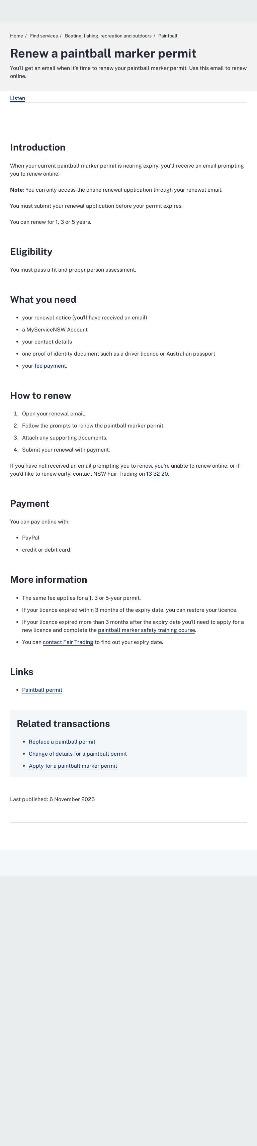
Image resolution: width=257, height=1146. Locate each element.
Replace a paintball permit (62, 742)
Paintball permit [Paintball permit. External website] (42, 690)
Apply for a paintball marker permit (73, 766)
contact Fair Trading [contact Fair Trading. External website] (68, 642)
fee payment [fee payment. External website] (50, 366)
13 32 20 (157, 474)
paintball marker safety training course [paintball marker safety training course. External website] (146, 630)
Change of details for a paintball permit (78, 754)
